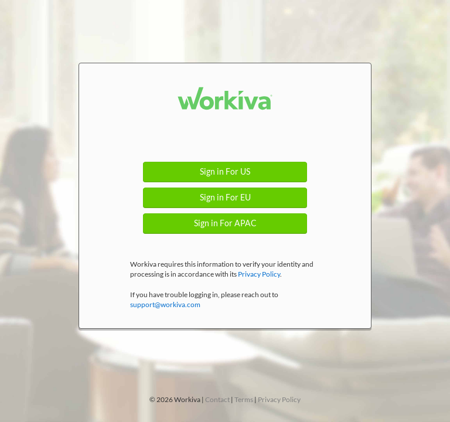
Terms (243, 399)
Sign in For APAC (225, 223)
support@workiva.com (165, 304)
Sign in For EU (225, 197)
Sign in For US (225, 171)
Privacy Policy (259, 274)
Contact (217, 399)
